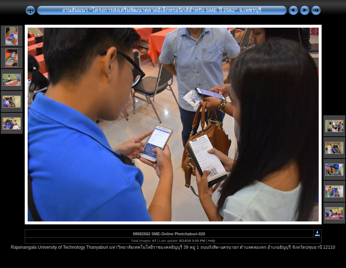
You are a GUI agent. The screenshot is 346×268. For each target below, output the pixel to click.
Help (211, 241)
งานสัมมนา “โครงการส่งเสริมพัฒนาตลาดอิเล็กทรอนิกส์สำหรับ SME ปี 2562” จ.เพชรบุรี (161, 10)
